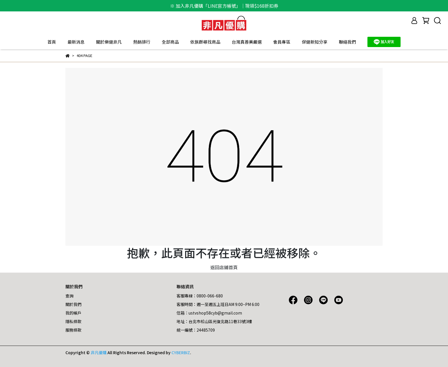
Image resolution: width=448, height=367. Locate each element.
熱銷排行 (141, 42)
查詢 (69, 296)
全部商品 (170, 42)
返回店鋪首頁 (224, 267)
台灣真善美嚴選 (247, 42)
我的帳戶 (73, 313)
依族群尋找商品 (205, 42)
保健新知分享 (314, 42)
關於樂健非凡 (109, 42)
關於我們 (73, 304)
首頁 (51, 42)
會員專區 (281, 42)
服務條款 (73, 330)
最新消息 (76, 42)
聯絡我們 (347, 42)
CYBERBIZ (180, 352)
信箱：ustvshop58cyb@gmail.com (209, 313)
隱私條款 (73, 321)
